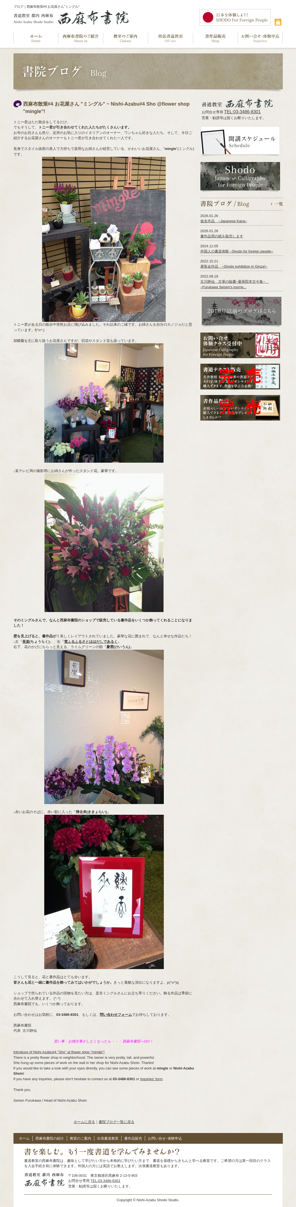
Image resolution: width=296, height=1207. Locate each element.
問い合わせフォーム (116, 1015)
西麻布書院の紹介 (49, 1138)
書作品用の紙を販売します (221, 236)
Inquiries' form (151, 1079)
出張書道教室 (107, 1138)
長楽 (25, 642)
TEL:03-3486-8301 (242, 111)
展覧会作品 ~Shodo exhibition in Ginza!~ (233, 266)
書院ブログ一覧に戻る (116, 1122)
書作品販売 (133, 1138)
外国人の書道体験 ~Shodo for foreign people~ (236, 251)
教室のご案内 (80, 1138)
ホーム (24, 1138)
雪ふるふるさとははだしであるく (91, 642)
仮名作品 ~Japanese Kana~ (223, 221)
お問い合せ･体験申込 (165, 1138)
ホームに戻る (84, 1122)
